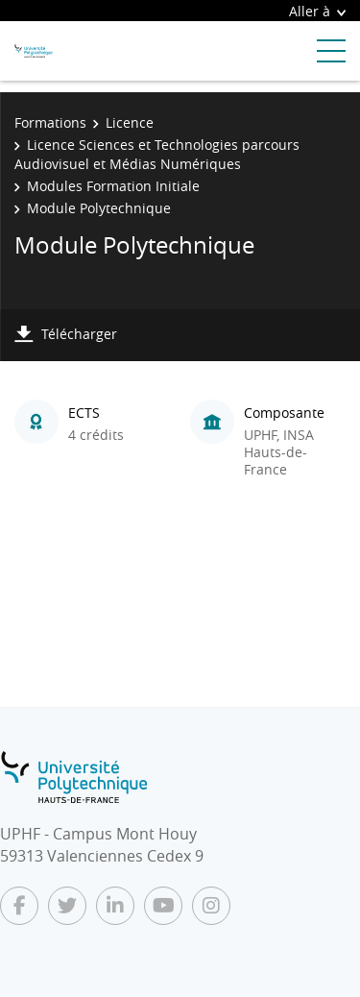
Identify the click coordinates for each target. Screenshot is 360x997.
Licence (130, 122)
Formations (50, 122)
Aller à (317, 11)
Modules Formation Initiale (113, 186)
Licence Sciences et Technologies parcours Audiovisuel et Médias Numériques (157, 154)
